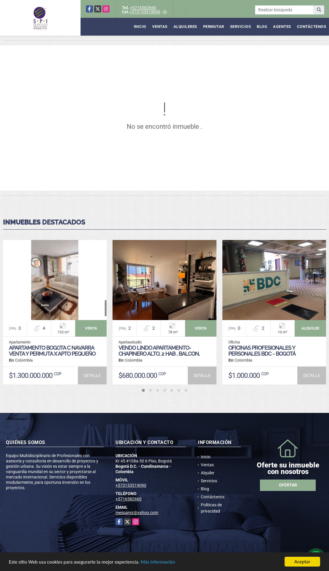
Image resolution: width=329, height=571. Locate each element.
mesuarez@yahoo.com (136, 512)
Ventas (160, 26)
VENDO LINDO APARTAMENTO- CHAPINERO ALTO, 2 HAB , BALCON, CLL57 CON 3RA (159, 354)
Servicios (240, 26)
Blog (262, 26)
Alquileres (185, 26)
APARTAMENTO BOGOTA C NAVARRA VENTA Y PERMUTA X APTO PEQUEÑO (52, 351)
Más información (158, 562)
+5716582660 (143, 7)
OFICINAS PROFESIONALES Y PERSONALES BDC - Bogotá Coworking (261, 354)
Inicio (140, 26)
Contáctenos (311, 26)
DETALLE (92, 375)
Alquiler (207, 472)
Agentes (282, 26)
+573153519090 (144, 11)
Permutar (213, 26)
